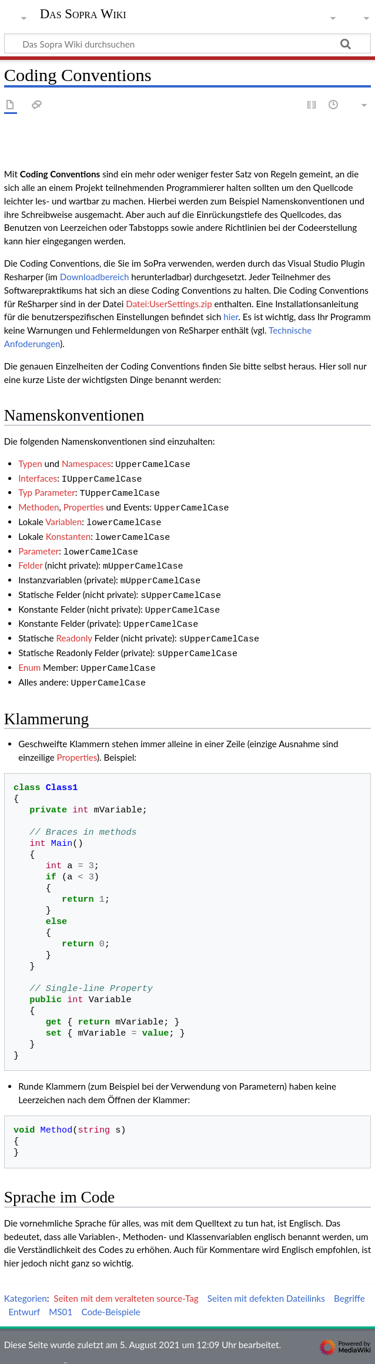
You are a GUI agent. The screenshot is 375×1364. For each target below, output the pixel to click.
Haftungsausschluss (191, 1348)
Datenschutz (28, 1348)
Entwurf (24, 1293)
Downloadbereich (94, 276)
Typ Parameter (46, 490)
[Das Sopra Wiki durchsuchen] (187, 43)
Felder (30, 557)
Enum (29, 651)
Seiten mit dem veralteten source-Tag (125, 1279)
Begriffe (349, 1279)
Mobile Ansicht (268, 1348)
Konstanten (68, 530)
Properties (83, 503)
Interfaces (37, 477)
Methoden (38, 503)
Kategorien (25, 1279)
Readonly (74, 624)
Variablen (63, 517)
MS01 (60, 1293)
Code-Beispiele (110, 1293)
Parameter (38, 544)
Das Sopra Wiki (83, 14)
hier (230, 316)
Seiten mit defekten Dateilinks (266, 1279)
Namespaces (86, 463)
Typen (30, 463)
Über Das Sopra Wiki (103, 1348)
